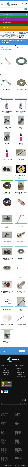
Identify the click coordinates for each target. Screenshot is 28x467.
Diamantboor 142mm (4, 460)
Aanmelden (22, 350)
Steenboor (2, 426)
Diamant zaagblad (18, 444)
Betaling (18, 370)
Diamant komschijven (18, 449)
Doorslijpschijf (17, 413)
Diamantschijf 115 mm (18, 438)
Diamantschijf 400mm (18, 457)
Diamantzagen (3, 462)
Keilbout (2, 432)
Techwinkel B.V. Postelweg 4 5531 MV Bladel (24, 399)
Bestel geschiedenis (6, 372)
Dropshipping (19, 374)
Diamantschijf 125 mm (18, 440)
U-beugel (16, 425)
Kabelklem (2, 439)
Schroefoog (3, 443)
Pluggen (16, 422)
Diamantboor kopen (18, 430)
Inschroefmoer (3, 427)
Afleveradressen (6, 370)
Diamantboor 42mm (4, 449)
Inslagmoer (3, 436)
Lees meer (7, 42)
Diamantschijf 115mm (18, 451)
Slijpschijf (16, 414)
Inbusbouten (3, 416)
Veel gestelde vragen (20, 372)
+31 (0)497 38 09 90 (23, 403)
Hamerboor (3, 425)
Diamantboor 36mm (4, 448)
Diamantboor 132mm (4, 459)
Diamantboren (17, 434)
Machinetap (17, 427)
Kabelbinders (3, 430)
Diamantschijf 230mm (18, 453)
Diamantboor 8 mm (18, 432)
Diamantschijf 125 (18, 439)
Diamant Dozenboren (18, 450)
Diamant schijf (17, 436)
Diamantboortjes (18, 433)
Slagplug (2, 431)
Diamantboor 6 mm (18, 431)
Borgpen (2, 441)
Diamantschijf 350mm (18, 456)
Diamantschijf (17, 435)
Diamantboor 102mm (4, 456)
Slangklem (16, 429)
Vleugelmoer (3, 438)
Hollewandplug (17, 423)
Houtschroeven (17, 417)
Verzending (19, 368)
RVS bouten (3, 409)
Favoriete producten (6, 374)
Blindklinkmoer (17, 412)
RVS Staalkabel (3, 435)
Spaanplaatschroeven (4, 412)
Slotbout (2, 414)
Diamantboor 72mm (4, 452)
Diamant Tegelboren (18, 448)
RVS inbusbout (3, 417)
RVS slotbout (3, 415)
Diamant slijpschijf (18, 443)
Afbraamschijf (17, 415)
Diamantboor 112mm (4, 457)
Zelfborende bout (4, 422)
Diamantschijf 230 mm (18, 441)
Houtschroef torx (4, 418)
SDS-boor (2, 424)
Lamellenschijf (3, 440)
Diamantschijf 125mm (18, 452)
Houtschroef (17, 424)
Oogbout (16, 418)
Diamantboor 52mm (4, 450)
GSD (25, 465)
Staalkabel (2, 434)
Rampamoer (3, 429)
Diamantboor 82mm (4, 453)
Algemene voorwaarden (21, 376)
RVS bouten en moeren (5, 421)
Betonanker (3, 433)
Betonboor (3, 423)
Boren (16, 409)
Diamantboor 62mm (4, 451)
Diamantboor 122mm (4, 458)
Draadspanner (3, 444)
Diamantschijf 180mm (18, 447)
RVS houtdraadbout (4, 413)
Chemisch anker (17, 421)
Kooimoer (16, 426)
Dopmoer (16, 416)
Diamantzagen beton (18, 458)
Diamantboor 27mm (4, 447)
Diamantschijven (17, 442)
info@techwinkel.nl (23, 405)
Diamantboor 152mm (4, 461)
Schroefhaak (3, 442)
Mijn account (5, 368)
